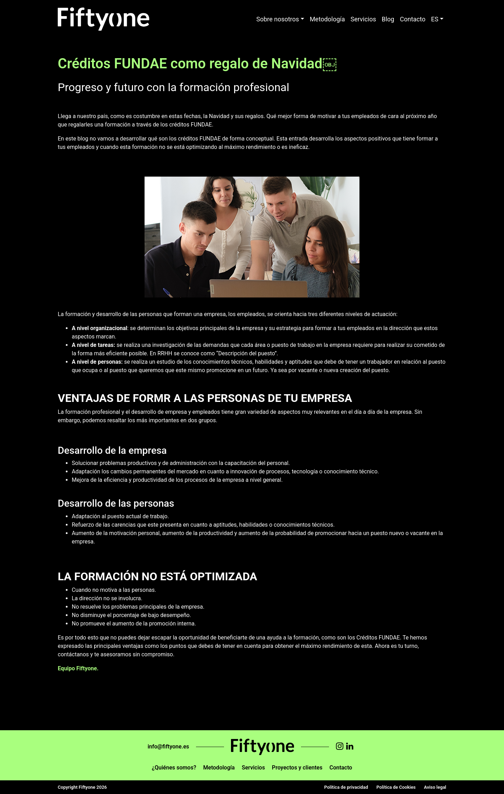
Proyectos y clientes (297, 767)
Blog (388, 19)
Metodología (327, 19)
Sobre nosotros (277, 19)
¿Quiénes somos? (174, 767)
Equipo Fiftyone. (78, 668)
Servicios (363, 19)
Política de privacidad (346, 787)
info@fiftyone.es (168, 746)
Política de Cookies (395, 787)
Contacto (412, 19)
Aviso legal (435, 787)
